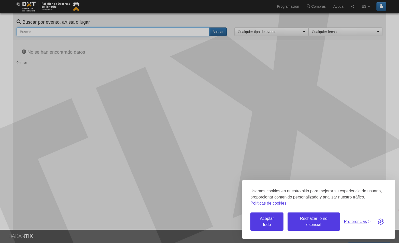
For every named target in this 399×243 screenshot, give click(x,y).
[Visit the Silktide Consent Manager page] (381, 222)
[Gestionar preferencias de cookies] (357, 221)
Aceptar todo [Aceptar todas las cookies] (267, 221)
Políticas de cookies (268, 203)
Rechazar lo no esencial (313, 221)
